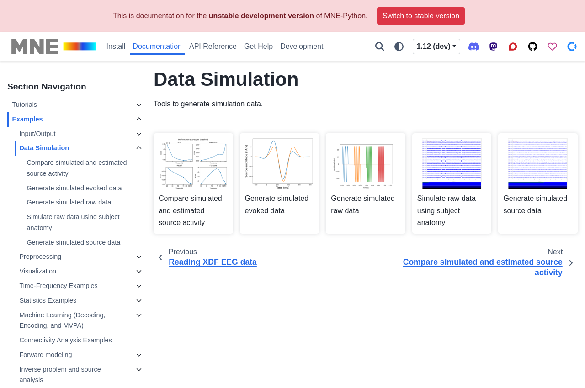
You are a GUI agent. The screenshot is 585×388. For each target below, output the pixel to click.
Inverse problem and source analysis (60, 375)
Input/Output (37, 133)
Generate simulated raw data (69, 202)
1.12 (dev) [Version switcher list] (434, 46)
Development (301, 46)
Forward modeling (45, 354)
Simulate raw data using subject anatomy (73, 222)
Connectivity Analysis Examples (65, 340)
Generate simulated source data (73, 242)
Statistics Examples (47, 300)
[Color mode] (399, 46)
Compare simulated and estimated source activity (77, 168)
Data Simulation (44, 148)
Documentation (157, 46)
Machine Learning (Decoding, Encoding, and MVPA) (62, 320)
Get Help (258, 46)
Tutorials (24, 104)
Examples (27, 119)
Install (116, 46)
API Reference (213, 46)
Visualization (37, 271)
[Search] (379, 46)
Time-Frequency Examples (58, 285)
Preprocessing (40, 256)
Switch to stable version (421, 16)
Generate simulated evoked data (74, 188)
